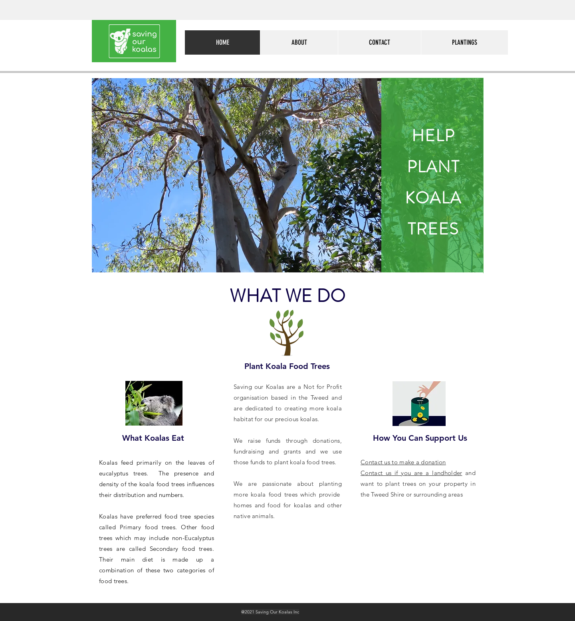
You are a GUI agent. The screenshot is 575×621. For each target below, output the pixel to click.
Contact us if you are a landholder (411, 473)
